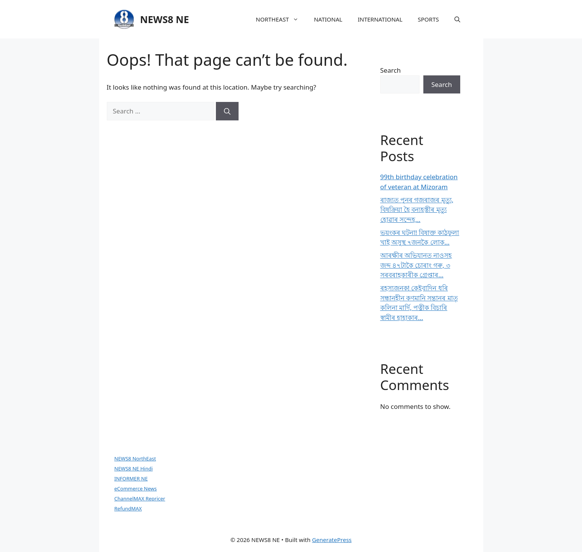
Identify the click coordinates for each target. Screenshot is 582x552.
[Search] (227, 111)
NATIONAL (328, 19)
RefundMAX (128, 508)
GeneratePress (332, 540)
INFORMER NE (131, 478)
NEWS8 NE (164, 19)
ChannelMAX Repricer (139, 498)
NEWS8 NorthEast (135, 458)
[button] (457, 19)
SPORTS (428, 19)
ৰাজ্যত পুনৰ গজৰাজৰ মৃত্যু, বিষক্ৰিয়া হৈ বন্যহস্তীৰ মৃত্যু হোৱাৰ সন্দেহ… (417, 209)
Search (390, 70)
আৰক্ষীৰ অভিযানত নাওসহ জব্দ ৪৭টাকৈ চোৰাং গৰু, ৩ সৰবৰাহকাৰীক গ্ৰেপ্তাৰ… (416, 265)
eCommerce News (135, 488)
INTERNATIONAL (380, 19)
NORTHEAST (281, 19)
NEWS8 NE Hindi (133, 468)
